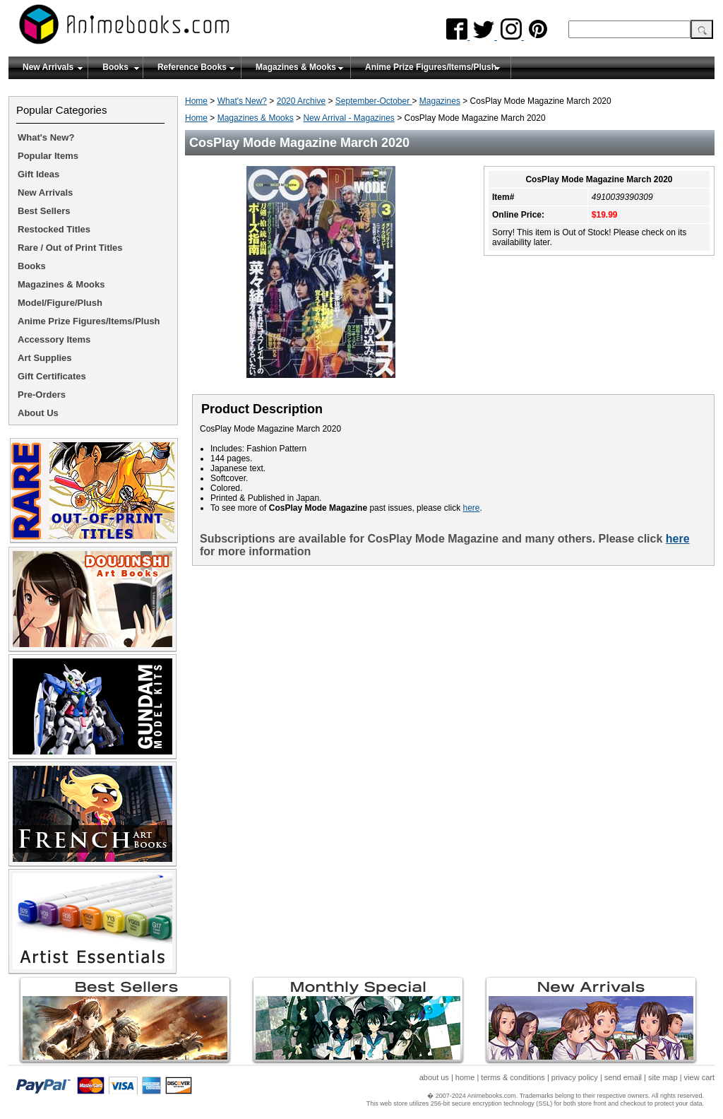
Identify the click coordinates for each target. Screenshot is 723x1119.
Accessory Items (54, 339)
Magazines (439, 101)
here (470, 508)
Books (115, 67)
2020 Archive (301, 101)
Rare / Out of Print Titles (70, 247)
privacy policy (574, 1077)
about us (434, 1077)
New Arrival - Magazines (348, 118)
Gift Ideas (38, 174)
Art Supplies (45, 358)
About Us (38, 413)
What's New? (242, 101)
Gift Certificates (52, 376)
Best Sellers (44, 211)
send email (623, 1077)
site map (663, 1077)
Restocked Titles (54, 229)
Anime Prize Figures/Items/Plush (430, 67)
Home (196, 101)
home (465, 1077)
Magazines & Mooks (296, 67)
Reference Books (192, 67)
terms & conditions (512, 1077)
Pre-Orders (42, 394)
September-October (373, 101)
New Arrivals (48, 67)
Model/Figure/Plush (60, 302)
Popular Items (48, 155)
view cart (699, 1077)
